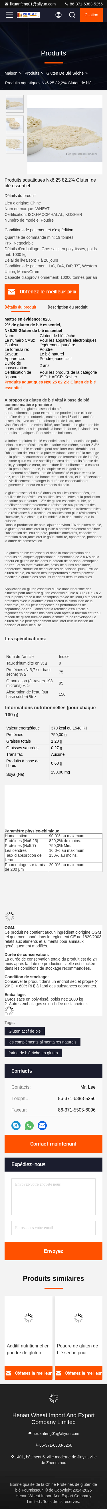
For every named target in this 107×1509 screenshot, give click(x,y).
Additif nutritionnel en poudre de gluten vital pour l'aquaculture (28, 1349)
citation (91, 15)
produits (32, 73)
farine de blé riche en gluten (33, 1053)
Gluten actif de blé (25, 1031)
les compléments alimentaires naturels (42, 1042)
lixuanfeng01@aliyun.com (30, 4)
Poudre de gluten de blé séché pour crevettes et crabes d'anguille (77, 1349)
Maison (11, 73)
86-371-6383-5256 (83, 4)
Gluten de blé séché (65, 73)
